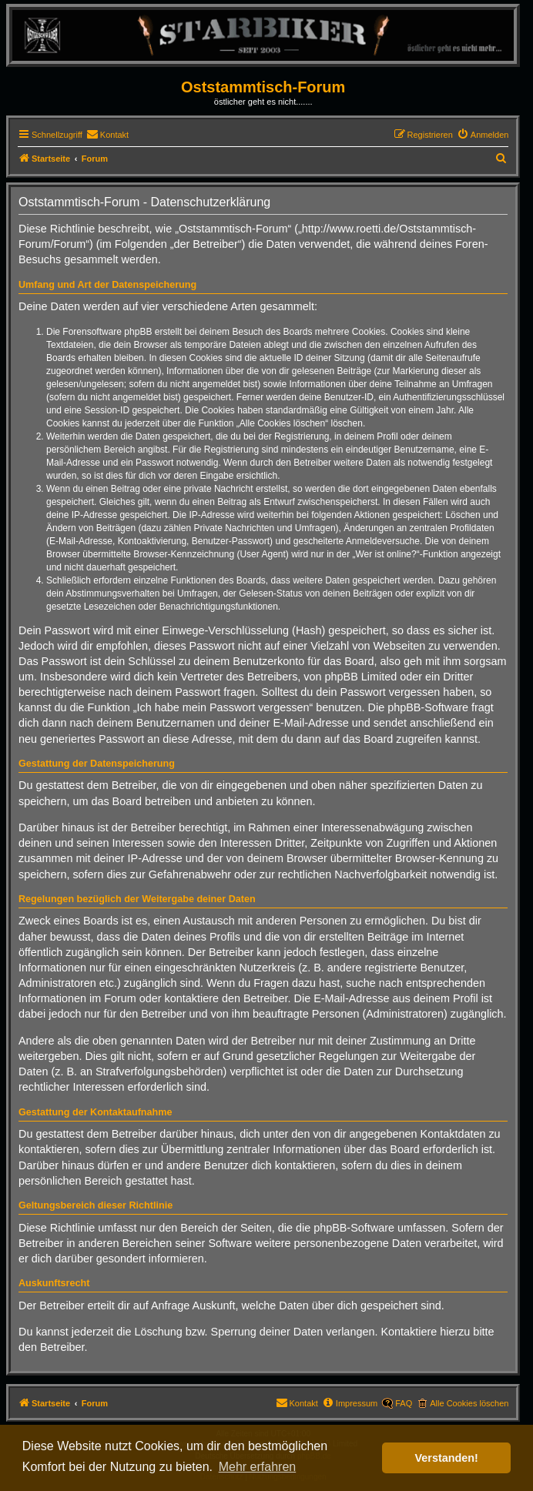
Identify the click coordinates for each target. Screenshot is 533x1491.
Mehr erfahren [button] (258, 1466)
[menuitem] (107, 134)
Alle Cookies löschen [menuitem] (469, 1403)
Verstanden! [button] (446, 1458)
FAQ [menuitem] (403, 1403)
